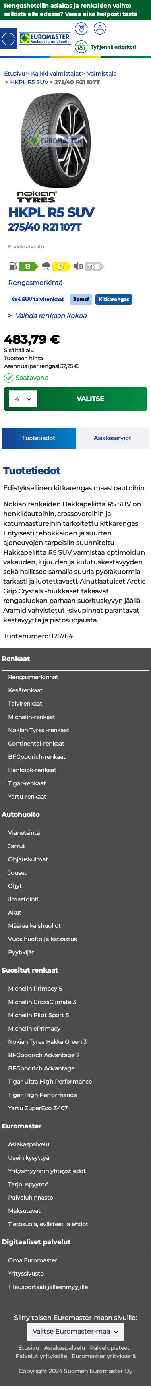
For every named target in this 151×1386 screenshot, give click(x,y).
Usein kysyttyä (28, 1157)
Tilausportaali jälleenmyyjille (48, 1287)
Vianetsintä (24, 833)
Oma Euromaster (32, 1260)
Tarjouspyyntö (28, 1184)
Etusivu (28, 1347)
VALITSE (90, 399)
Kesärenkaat (25, 690)
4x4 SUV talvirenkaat (37, 299)
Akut (14, 912)
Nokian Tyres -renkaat (38, 730)
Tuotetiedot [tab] (38, 438)
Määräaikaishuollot (34, 926)
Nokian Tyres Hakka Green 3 (47, 1041)
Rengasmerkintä (35, 283)
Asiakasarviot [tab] (112, 438)
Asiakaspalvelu (28, 1144)
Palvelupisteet (110, 1347)
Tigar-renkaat (27, 783)
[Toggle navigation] (8, 38)
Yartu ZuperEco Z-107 (38, 1108)
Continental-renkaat (36, 743)
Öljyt (15, 886)
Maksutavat (24, 1211)
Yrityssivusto (26, 1273)
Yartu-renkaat (27, 796)
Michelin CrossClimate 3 (42, 1002)
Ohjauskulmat (28, 859)
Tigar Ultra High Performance (50, 1081)
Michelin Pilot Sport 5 (38, 1015)
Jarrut (16, 846)
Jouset (17, 872)
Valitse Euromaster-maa (72, 1331)
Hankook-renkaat (32, 770)
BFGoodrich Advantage (41, 1068)
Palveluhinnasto (30, 1197)
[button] (23, 266)
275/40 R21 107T (44, 227)
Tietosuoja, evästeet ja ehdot (48, 1224)
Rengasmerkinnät (33, 677)
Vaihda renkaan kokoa (50, 316)
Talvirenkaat (25, 703)
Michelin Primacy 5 (35, 988)
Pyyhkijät (21, 952)
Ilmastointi (23, 899)
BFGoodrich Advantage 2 (43, 1055)
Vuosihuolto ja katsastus (42, 939)
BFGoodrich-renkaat (37, 756)
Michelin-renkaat (31, 717)
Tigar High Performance (42, 1095)
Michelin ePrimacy (34, 1028)
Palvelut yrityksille (41, 1356)
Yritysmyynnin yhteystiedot (47, 1171)
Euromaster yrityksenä (104, 1356)
